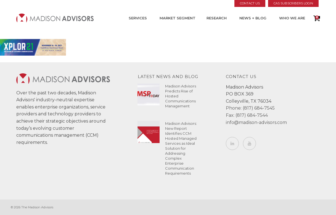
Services (138, 18)
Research (217, 18)
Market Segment (177, 18)
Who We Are (292, 18)
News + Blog (252, 18)
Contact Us (250, 3)
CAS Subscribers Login (293, 3)
